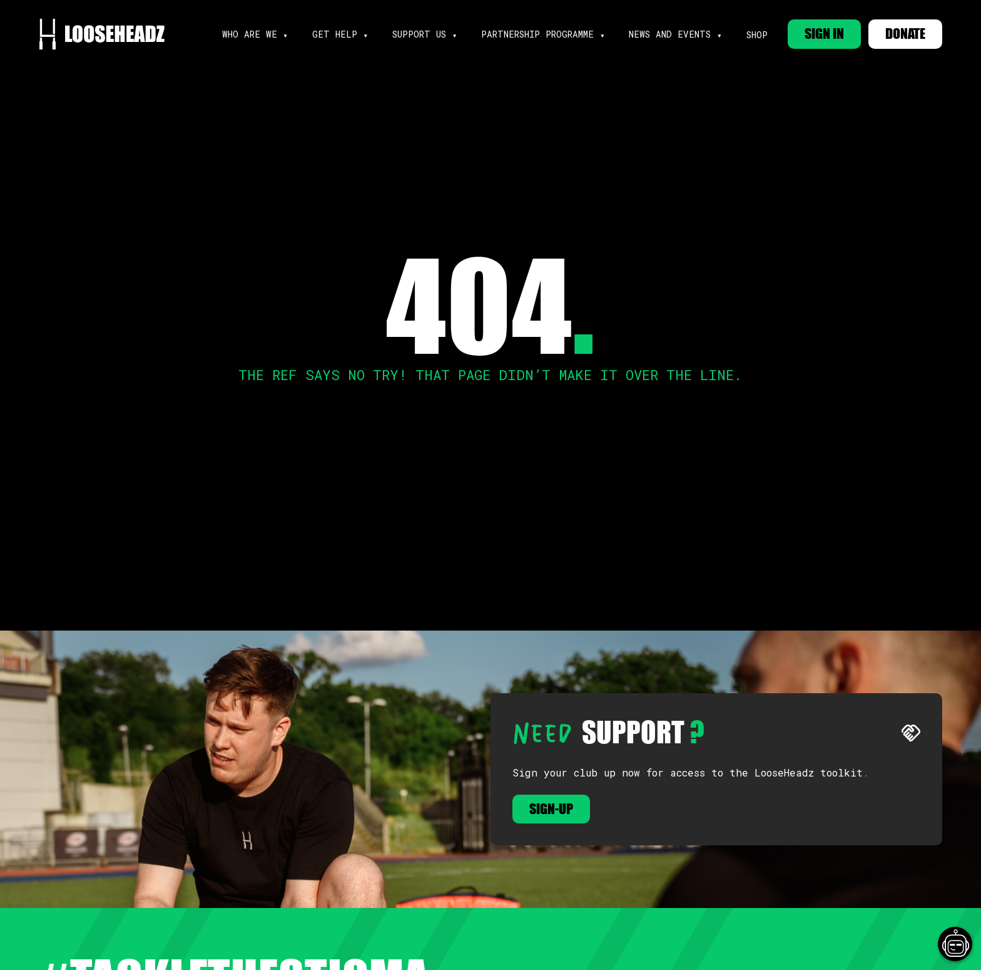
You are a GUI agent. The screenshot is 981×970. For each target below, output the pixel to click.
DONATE (905, 33)
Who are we (249, 34)
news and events (670, 34)
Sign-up (551, 808)
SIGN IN (824, 33)
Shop (757, 35)
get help (334, 34)
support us (419, 34)
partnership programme (537, 34)
